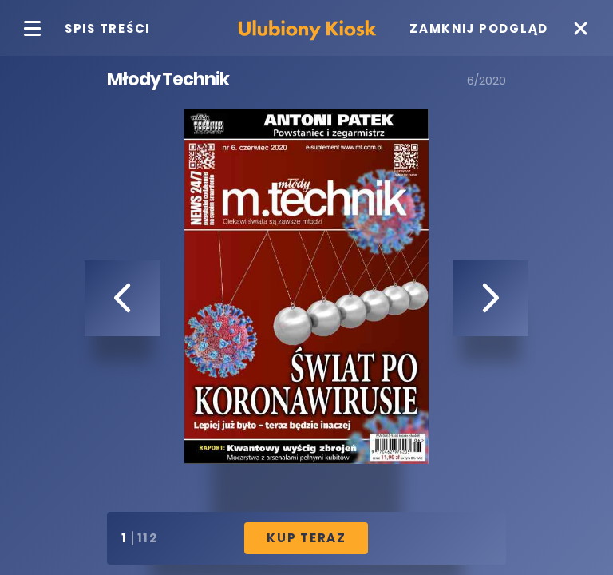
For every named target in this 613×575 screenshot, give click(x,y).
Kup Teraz (306, 537)
